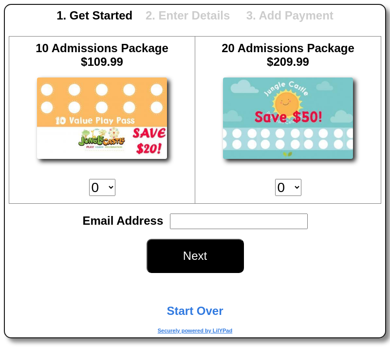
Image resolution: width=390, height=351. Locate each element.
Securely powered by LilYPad (195, 330)
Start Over (195, 310)
